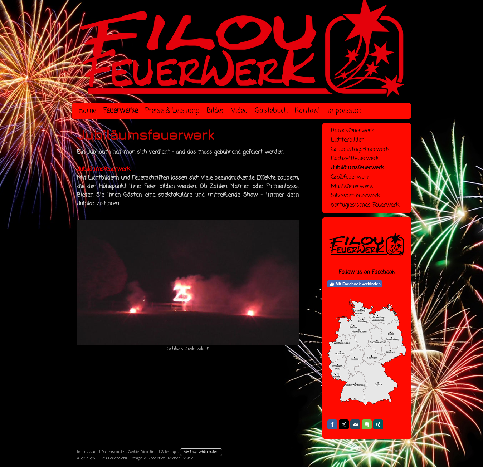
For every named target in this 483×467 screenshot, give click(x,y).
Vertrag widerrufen (201, 452)
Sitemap (168, 452)
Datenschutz (113, 452)
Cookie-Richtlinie (142, 452)
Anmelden (397, 451)
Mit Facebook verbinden (355, 284)
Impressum (87, 452)
